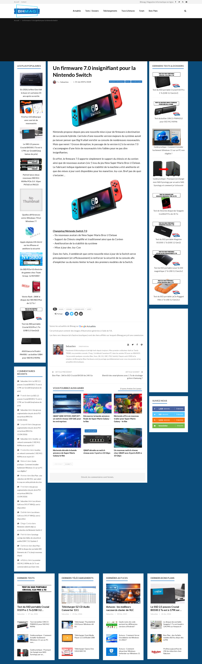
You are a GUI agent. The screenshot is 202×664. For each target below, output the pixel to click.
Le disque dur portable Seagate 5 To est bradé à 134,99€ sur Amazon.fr (173, 624)
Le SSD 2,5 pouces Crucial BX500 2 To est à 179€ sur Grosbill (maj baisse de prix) (31, 149)
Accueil (16, 2)
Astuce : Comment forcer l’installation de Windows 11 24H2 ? (129, 637)
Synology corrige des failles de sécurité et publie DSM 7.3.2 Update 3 (29, 538)
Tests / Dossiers (91, 11)
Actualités (76, 11)
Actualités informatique (117, 81)
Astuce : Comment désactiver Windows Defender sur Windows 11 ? (129, 652)
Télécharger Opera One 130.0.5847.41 (84, 650)
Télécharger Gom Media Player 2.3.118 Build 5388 (84, 636)
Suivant (68, 464)
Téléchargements (110, 11)
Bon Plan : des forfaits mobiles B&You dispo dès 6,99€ (173, 637)
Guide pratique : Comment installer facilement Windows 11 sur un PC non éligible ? (168, 150)
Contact (23, 2)
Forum (142, 11)
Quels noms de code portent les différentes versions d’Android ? (128, 624)
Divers (128, 81)
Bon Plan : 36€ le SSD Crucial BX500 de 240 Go (72, 375)
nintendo (69, 309)
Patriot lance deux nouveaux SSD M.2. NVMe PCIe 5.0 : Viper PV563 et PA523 (31, 180)
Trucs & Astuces (128, 11)
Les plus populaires (29, 66)
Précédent (58, 464)
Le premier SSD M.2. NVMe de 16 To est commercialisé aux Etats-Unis (28, 563)
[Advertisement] (101, 41)
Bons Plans (154, 11)
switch (89, 309)
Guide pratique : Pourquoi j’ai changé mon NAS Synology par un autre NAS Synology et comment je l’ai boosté (168, 182)
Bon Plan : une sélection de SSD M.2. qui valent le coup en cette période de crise (29, 479)
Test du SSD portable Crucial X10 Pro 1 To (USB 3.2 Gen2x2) (168, 91)
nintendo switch (79, 309)
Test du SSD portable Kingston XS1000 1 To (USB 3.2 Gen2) (168, 241)
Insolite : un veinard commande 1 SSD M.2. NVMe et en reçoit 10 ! (29, 442)
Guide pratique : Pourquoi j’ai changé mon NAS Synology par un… (40, 652)
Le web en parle (136, 81)
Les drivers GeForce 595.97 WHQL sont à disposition (29, 504)
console (61, 309)
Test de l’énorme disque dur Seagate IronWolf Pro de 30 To (168, 212)
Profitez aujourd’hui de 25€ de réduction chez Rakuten (172, 651)
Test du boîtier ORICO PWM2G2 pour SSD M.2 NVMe (168, 120)
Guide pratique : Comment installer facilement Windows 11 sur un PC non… (40, 638)
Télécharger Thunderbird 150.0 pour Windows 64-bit (84, 624)
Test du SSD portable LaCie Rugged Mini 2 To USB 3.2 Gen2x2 (168, 298)
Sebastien (24, 381)
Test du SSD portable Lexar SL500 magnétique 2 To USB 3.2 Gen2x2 (168, 269)
